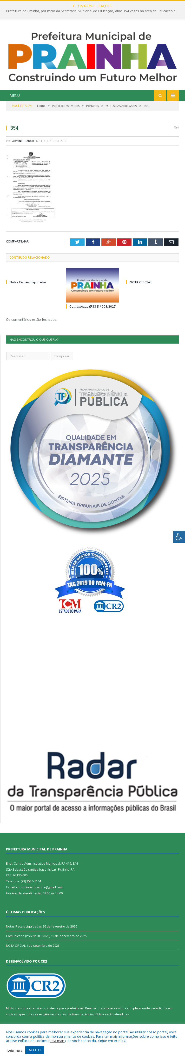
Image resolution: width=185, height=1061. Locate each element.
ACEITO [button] (35, 1050)
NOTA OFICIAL (141, 282)
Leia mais (57, 1040)
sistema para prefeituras (65, 1008)
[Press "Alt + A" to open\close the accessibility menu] (179, 537)
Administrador (23, 141)
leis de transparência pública (83, 1014)
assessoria (118, 1008)
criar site (35, 1008)
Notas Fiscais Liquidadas (27, 282)
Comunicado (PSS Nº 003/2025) (92, 306)
